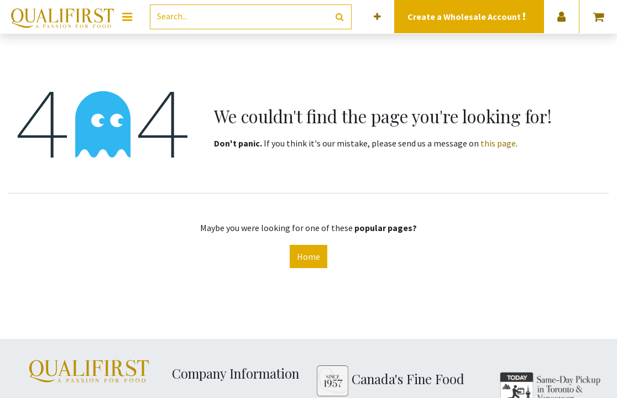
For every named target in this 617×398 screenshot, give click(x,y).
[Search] (339, 17)
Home (308, 256)
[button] (377, 16)
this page (498, 143)
